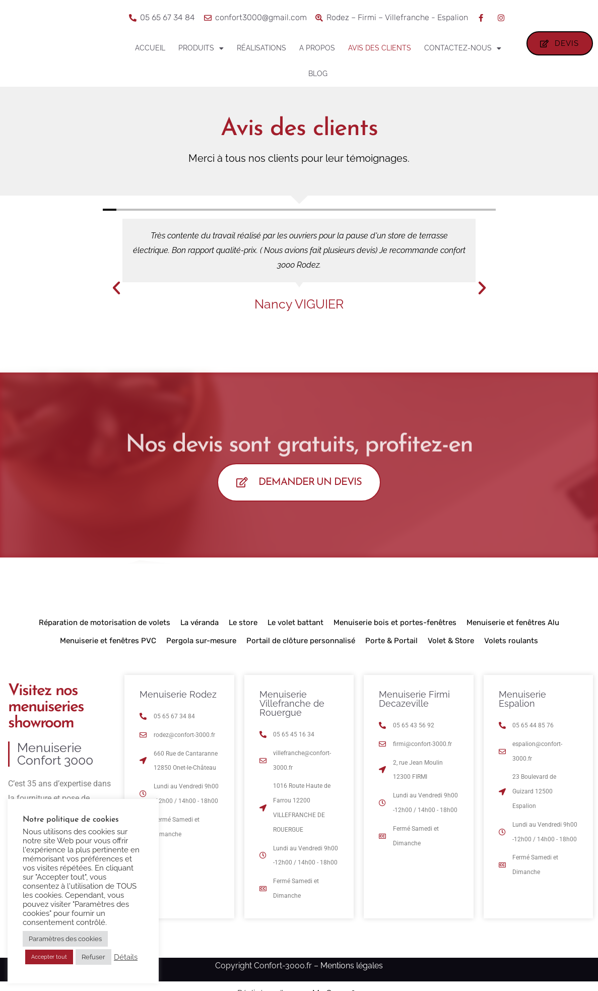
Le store (243, 625)
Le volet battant (295, 625)
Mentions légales (351, 968)
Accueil (150, 48)
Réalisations (261, 48)
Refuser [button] (93, 957)
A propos (317, 48)
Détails (126, 957)
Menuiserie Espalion (522, 702)
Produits (201, 48)
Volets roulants (511, 643)
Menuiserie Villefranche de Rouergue (291, 706)
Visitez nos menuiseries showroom (46, 710)
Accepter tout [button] (49, 957)
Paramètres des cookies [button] (65, 939)
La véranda (199, 625)
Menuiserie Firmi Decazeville (414, 702)
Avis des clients (379, 48)
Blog (317, 74)
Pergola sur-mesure (201, 643)
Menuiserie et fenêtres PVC (108, 643)
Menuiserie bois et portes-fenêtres (395, 625)
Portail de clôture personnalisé (300, 643)
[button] (116, 287)
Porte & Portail (391, 643)
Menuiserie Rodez (178, 697)
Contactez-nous (462, 48)
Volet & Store (451, 643)
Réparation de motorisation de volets (104, 625)
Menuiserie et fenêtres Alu (513, 625)
